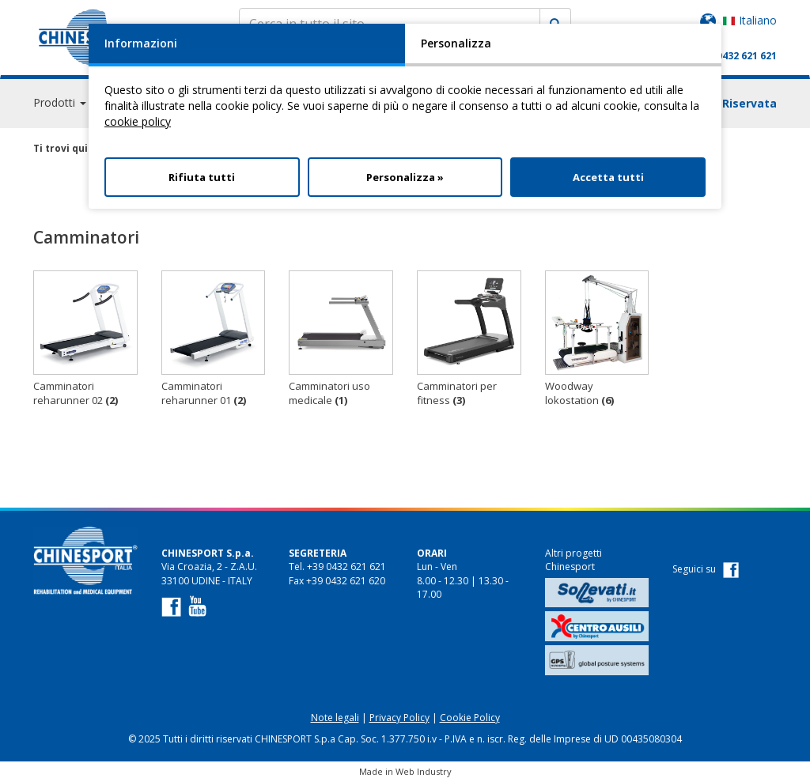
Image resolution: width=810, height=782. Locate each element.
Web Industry (424, 771)
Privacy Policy (399, 717)
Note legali (335, 717)
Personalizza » (405, 177)
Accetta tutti (608, 177)
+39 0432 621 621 (737, 55)
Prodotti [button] (59, 102)
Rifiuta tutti (201, 177)
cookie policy (137, 121)
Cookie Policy (470, 717)
